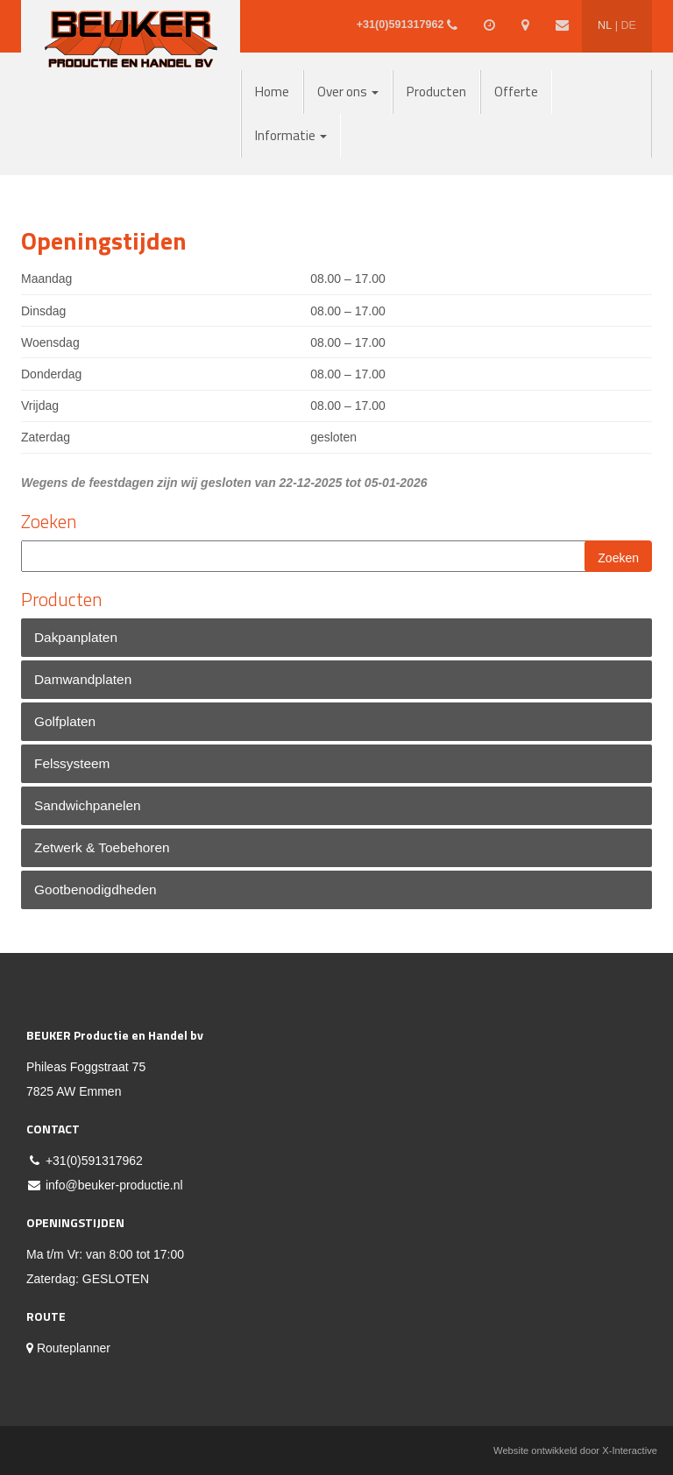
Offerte (516, 91)
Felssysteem (72, 763)
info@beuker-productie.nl (114, 1185)
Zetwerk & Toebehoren (102, 847)
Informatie (291, 135)
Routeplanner (68, 1348)
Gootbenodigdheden (95, 889)
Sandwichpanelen (87, 805)
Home (272, 91)
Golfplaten (65, 721)
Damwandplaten (82, 679)
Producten (436, 91)
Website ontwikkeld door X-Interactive (575, 1450)
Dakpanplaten (75, 637)
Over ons (348, 91)
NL (605, 25)
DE (628, 25)
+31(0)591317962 (94, 1161)
